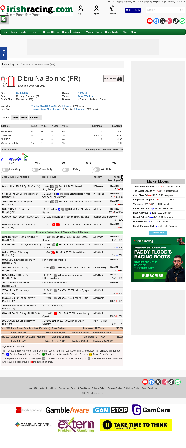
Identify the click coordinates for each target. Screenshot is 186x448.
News (14, 32)
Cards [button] (23, 32)
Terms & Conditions (80, 388)
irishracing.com (10, 64)
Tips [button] (99, 32)
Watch (89, 32)
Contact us (64, 388)
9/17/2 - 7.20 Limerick (155, 199)
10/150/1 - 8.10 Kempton (155, 226)
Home (6, 32)
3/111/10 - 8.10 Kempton (153, 195)
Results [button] (36, 32)
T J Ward (82, 93)
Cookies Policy (115, 388)
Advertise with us (48, 388)
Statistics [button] (77, 32)
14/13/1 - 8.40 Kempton (157, 186)
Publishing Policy (132, 388)
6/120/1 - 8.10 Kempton (153, 217)
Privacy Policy (98, 388)
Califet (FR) (22, 93)
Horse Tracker (112, 32)
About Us (33, 388)
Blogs (125, 32)
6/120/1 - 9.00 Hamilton (151, 221)
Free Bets (133, 10)
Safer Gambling (149, 388)
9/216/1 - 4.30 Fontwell (153, 208)
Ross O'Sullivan (86, 96)
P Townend (79, 109)
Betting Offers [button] (51, 32)
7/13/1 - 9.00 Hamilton (155, 191)
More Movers (158, 232)
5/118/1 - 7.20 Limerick (152, 213)
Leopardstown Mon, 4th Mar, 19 (47, 109)
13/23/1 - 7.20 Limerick (151, 204)
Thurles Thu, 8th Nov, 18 (43, 106)
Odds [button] (65, 32)
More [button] (134, 32)
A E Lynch (66, 106)
